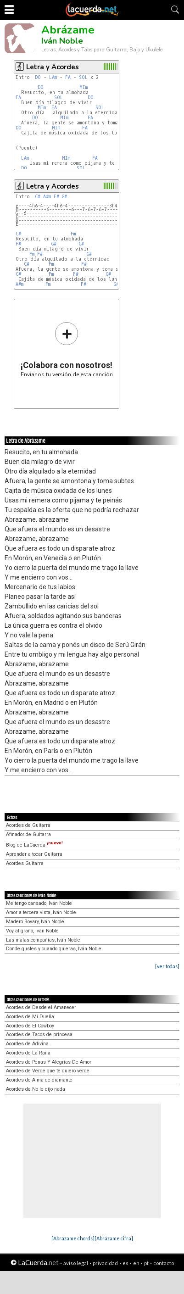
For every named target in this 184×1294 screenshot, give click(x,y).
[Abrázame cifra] (114, 1238)
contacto (163, 1263)
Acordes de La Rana (28, 1053)
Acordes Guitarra (25, 863)
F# (56, 197)
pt (146, 1263)
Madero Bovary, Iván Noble (35, 922)
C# (37, 197)
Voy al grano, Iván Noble (32, 931)
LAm (53, 77)
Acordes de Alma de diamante (39, 1080)
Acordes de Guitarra (28, 825)
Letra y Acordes (52, 67)
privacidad (105, 1263)
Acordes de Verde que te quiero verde (47, 1071)
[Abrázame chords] (73, 1238)
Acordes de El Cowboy (30, 1026)
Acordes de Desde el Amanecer (41, 1007)
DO (38, 77)
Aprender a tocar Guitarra (34, 854)
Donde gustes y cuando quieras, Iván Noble (53, 949)
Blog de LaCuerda (34, 845)
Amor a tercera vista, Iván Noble (41, 912)
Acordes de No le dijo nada (35, 1089)
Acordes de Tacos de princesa (39, 1034)
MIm (83, 87)
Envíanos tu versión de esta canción (67, 349)
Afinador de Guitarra (28, 834)
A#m (47, 197)
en (136, 1263)
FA (68, 77)
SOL (83, 77)
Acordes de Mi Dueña (30, 1017)
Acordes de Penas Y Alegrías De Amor (48, 1062)
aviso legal (75, 1263)
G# (64, 197)
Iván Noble (62, 40)
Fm (73, 234)
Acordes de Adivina (27, 1044)
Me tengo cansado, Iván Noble (39, 903)
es (125, 1263)
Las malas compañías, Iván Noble (43, 940)
